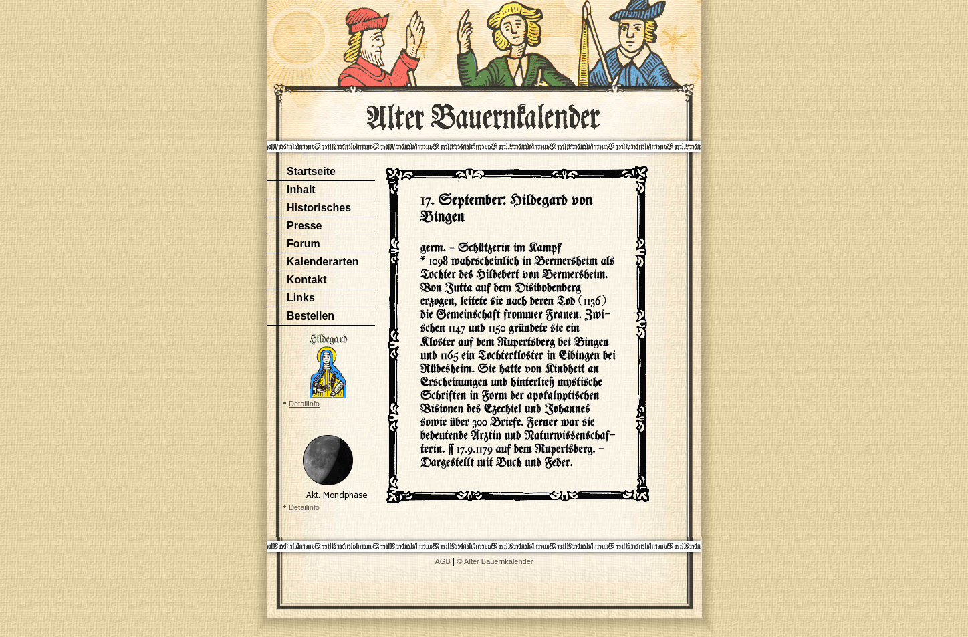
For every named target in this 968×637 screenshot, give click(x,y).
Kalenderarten (323, 261)
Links (301, 297)
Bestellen (310, 316)
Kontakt (307, 279)
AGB (443, 561)
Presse (304, 225)
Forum (303, 243)
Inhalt (301, 189)
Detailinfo (304, 404)
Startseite (311, 171)
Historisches (319, 207)
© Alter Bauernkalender (495, 561)
